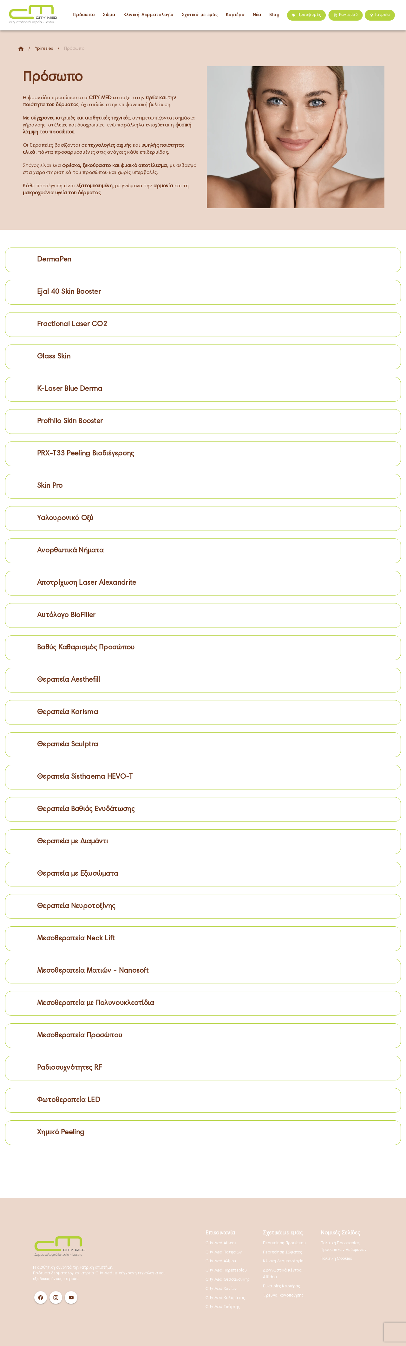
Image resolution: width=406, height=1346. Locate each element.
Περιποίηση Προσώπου (284, 1243)
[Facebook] (40, 1297)
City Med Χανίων (221, 1289)
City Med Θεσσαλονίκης (228, 1280)
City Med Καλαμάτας (225, 1298)
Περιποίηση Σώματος (282, 1252)
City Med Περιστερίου (226, 1270)
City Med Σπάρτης (223, 1307)
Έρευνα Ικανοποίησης (283, 1296)
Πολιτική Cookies (336, 1259)
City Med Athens (221, 1243)
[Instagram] (55, 1297)
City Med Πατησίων (224, 1252)
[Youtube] (71, 1297)
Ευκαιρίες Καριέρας (281, 1286)
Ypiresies (44, 48)
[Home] (21, 49)
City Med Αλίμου (221, 1261)
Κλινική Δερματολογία (283, 1261)
